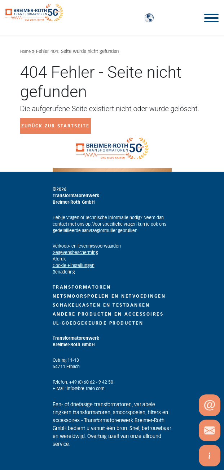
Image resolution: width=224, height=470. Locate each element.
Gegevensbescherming (75, 252)
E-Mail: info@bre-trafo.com (79, 389)
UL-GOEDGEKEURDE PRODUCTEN (98, 323)
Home (25, 52)
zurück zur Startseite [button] (55, 126)
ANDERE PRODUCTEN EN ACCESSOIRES (108, 314)
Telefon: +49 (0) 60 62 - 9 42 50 (83, 382)
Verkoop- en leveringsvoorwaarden (87, 246)
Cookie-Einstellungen (74, 265)
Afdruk (59, 259)
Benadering (64, 272)
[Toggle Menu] (211, 18)
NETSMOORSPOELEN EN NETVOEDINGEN (109, 296)
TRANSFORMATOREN (82, 287)
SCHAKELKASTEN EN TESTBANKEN (101, 305)
